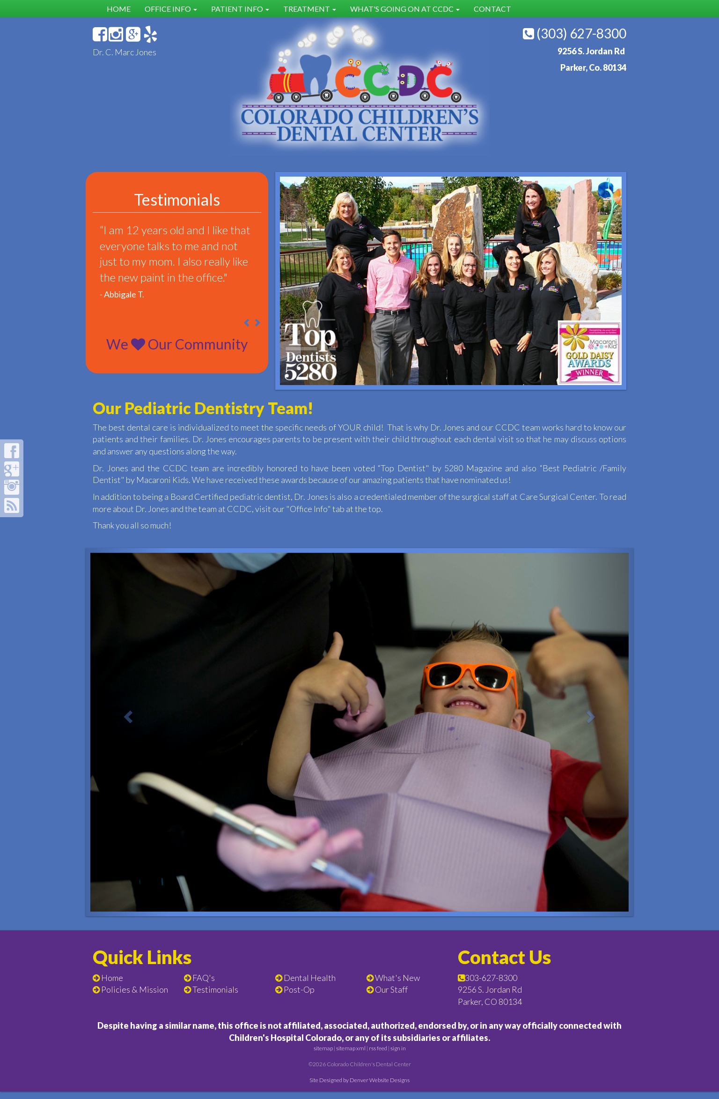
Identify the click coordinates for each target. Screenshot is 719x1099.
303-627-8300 (491, 985)
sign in (398, 1056)
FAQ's (203, 985)
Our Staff (391, 997)
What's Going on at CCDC (405, 8)
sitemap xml (351, 1056)
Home (119, 8)
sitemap (323, 1056)
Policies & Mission (134, 997)
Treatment (309, 8)
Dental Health (310, 985)
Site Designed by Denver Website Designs (359, 1088)
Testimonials (215, 997)
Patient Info (240, 8)
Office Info (171, 8)
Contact (492, 8)
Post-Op (299, 997)
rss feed (378, 1056)
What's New (397, 985)
